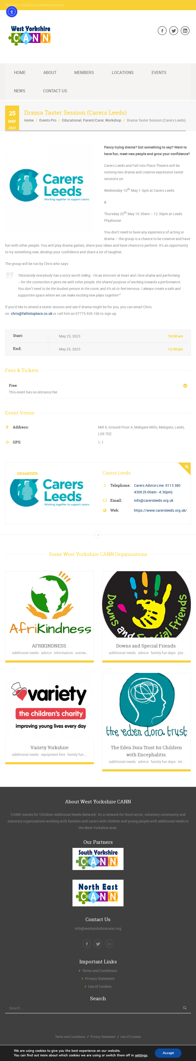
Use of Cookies (100, 986)
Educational (71, 120)
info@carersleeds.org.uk (153, 500)
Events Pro (47, 120)
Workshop (113, 120)
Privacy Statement (100, 978)
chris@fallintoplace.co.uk (31, 313)
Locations (123, 72)
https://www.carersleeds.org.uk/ (160, 510)
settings (141, 1055)
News (19, 91)
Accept (168, 1053)
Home (20, 72)
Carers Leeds (117, 473)
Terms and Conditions (99, 970)
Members (84, 72)
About (49, 72)
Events (159, 72)
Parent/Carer (93, 120)
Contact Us (55, 91)
